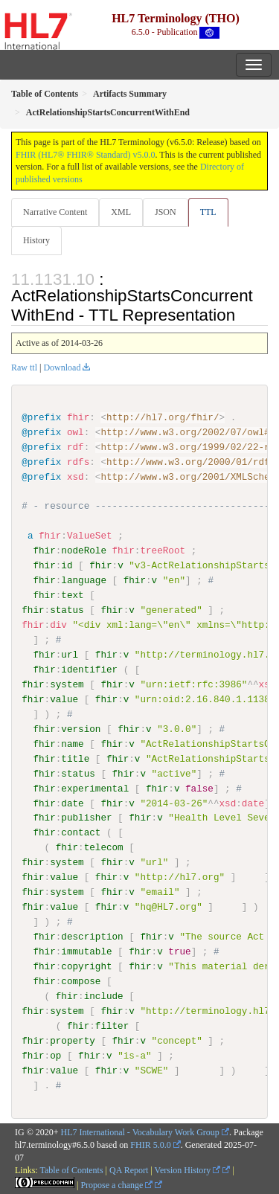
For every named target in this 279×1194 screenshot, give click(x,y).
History (36, 240)
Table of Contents (71, 1169)
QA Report (128, 1169)
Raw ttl (24, 367)
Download (61, 367)
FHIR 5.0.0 (150, 1145)
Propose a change (116, 1184)
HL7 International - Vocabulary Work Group (140, 1132)
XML (121, 212)
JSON (165, 212)
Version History (188, 1169)
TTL (208, 212)
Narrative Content (55, 212)
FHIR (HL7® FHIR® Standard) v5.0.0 (85, 155)
